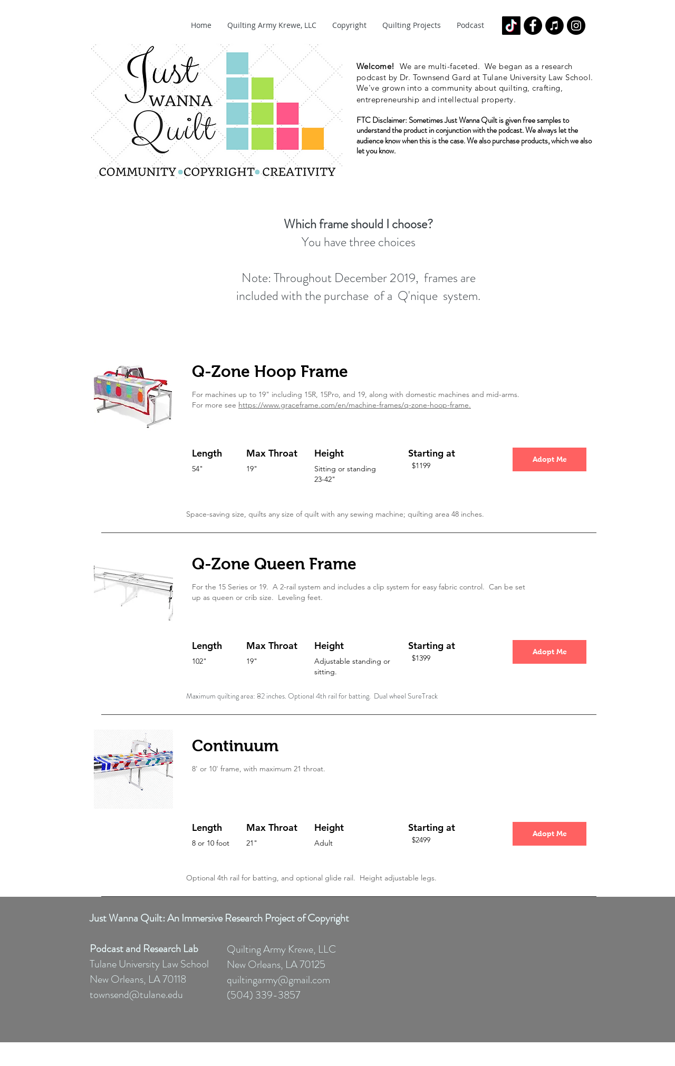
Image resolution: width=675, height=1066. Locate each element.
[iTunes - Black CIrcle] (554, 25)
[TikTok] (511, 25)
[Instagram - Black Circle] (576, 25)
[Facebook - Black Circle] (533, 25)
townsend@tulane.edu (136, 994)
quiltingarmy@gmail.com (278, 979)
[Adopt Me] (549, 459)
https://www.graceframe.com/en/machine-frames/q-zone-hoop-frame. (354, 405)
